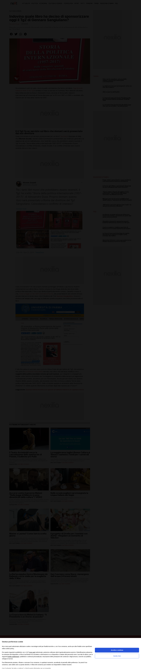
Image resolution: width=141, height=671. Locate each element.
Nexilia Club (117, 656)
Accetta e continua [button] (117, 650)
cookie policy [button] (9, 648)
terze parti (32, 652)
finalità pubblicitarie (13, 656)
